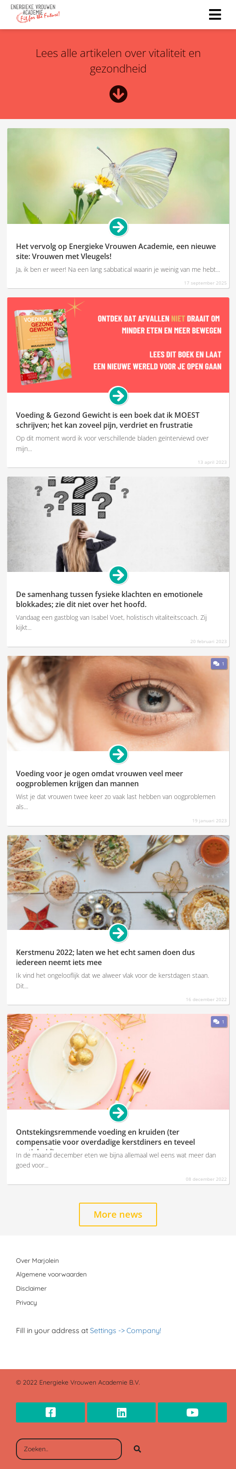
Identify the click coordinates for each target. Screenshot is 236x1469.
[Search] (137, 1449)
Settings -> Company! (125, 1330)
